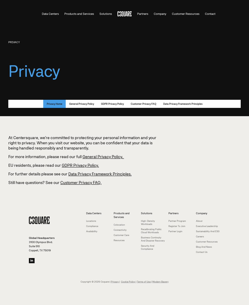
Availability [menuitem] (91, 231)
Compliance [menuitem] (92, 226)
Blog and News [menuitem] (204, 246)
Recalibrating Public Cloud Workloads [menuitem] (151, 231)
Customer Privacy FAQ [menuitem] (143, 103)
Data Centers (50, 14)
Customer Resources (185, 14)
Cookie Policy (128, 281)
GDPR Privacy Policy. (80, 165)
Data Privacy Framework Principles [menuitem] (182, 103)
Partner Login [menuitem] (175, 231)
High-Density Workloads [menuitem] (148, 222)
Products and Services (79, 14)
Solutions (105, 14)
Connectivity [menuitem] (120, 230)
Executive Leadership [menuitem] (207, 226)
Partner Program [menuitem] (177, 221)
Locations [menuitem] (91, 221)
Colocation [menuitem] (119, 224)
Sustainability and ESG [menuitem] (208, 231)
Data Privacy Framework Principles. (100, 174)
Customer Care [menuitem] (121, 235)
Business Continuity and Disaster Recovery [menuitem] (153, 239)
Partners (142, 14)
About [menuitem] (199, 221)
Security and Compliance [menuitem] (147, 247)
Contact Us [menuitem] (202, 252)
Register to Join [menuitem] (176, 226)
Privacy (14, 42)
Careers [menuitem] (200, 236)
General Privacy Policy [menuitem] (81, 103)
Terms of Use (144, 281)
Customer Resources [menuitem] (207, 241)
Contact (210, 14)
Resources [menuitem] (119, 240)
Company (160, 14)
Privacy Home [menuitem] (54, 103)
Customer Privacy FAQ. (81, 182)
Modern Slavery (160, 281)
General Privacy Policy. (103, 156)
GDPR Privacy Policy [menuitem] (112, 103)
